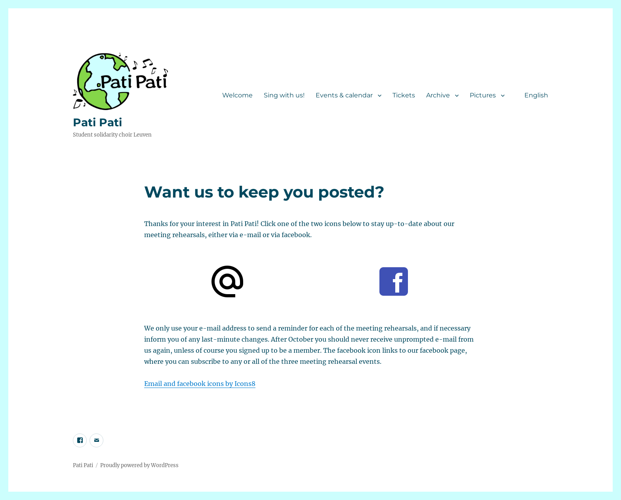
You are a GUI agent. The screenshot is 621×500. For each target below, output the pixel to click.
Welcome (237, 95)
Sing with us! (284, 95)
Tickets (403, 95)
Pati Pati (97, 122)
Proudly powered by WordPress (139, 465)
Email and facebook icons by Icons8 (199, 384)
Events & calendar (344, 95)
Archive (438, 95)
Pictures (483, 95)
